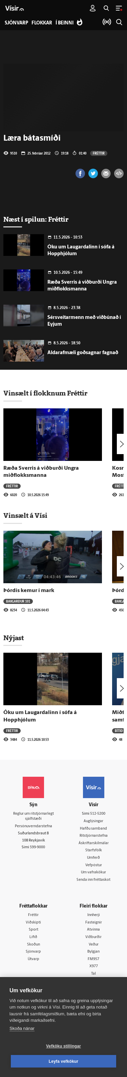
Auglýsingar (93, 821)
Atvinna (93, 930)
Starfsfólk (93, 850)
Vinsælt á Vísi (25, 515)
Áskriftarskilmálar (94, 843)
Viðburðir (93, 937)
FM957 (93, 959)
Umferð (93, 858)
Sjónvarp (33, 952)
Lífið (33, 937)
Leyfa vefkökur (64, 1061)
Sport (33, 930)
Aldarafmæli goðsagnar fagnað (82, 352)
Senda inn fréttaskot (93, 880)
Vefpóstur (93, 865)
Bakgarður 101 (18, 601)
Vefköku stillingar (63, 1046)
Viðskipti (33, 922)
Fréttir (99, 153)
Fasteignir (93, 922)
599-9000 (37, 847)
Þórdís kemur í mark (28, 590)
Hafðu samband (93, 829)
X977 (93, 966)
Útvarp (33, 959)
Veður (94, 945)
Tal (93, 974)
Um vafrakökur (93, 872)
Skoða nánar (22, 1028)
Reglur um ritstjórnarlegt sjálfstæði (33, 816)
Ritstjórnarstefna (94, 836)
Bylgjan (93, 952)
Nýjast (13, 638)
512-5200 (97, 814)
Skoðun (33, 945)
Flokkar (41, 23)
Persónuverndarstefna (33, 826)
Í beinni (64, 23)
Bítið (119, 730)
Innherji (93, 915)
